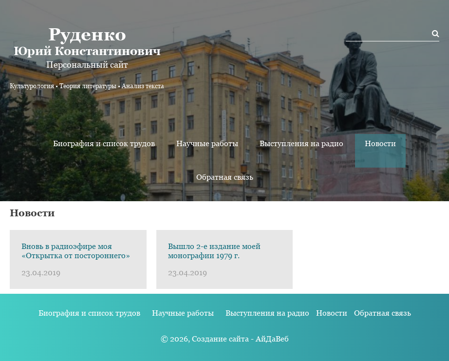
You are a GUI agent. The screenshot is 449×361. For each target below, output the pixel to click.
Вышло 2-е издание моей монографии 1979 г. (214, 251)
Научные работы (207, 143)
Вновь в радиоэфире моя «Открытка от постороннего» (75, 251)
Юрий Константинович (87, 40)
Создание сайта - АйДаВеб (240, 338)
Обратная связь (224, 177)
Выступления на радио (301, 143)
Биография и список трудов (104, 143)
